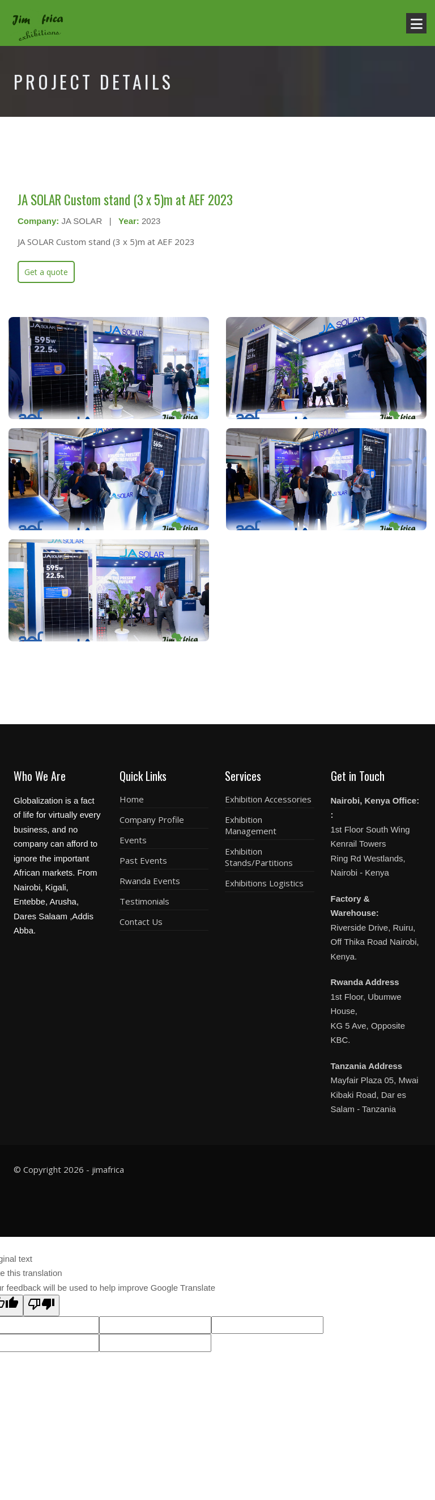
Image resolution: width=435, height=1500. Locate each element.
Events (133, 840)
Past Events (143, 860)
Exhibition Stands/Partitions (259, 857)
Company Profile (152, 819)
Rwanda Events (150, 880)
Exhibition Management (250, 825)
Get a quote (46, 272)
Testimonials (144, 901)
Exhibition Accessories (268, 799)
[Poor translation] (41, 1305)
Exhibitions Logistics (264, 883)
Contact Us (141, 921)
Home (132, 799)
